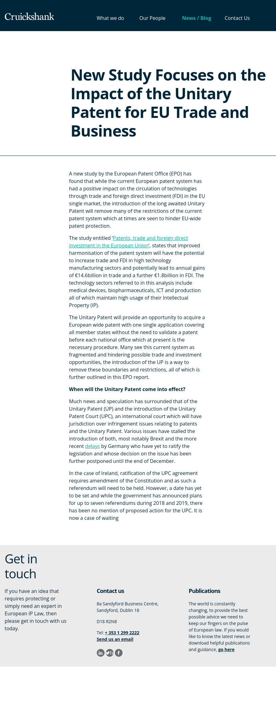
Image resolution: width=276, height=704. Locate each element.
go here (226, 649)
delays (92, 446)
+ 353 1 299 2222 (122, 633)
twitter (112, 652)
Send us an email (115, 639)
